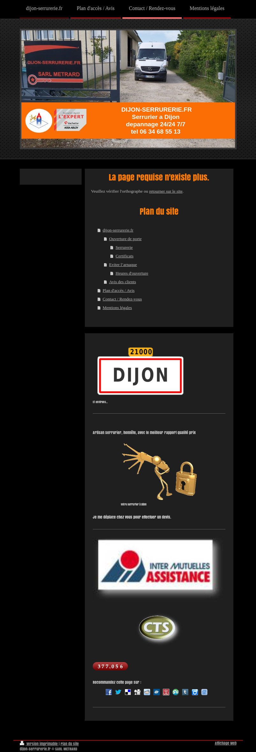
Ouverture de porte (125, 238)
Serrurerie (124, 247)
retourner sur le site (166, 191)
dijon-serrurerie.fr (118, 230)
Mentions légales (117, 307)
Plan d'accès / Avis (119, 290)
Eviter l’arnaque (123, 264)
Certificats (124, 256)
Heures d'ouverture (131, 273)
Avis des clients (122, 281)
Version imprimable (39, 744)
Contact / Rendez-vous (122, 299)
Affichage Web (226, 743)
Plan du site (70, 744)
